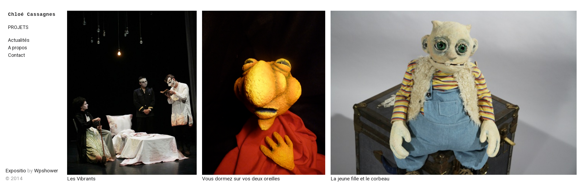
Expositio (15, 171)
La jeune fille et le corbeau (360, 179)
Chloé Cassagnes (32, 14)
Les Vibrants (81, 179)
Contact (16, 55)
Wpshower (46, 171)
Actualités (19, 40)
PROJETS (18, 27)
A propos (17, 47)
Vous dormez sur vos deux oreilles (241, 179)
